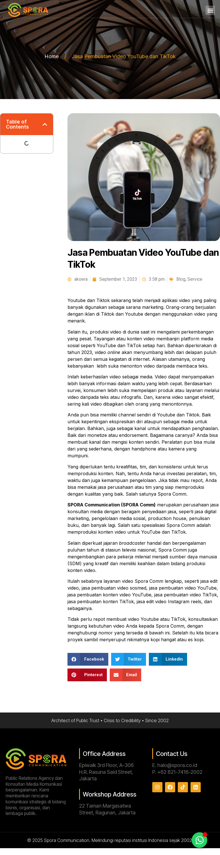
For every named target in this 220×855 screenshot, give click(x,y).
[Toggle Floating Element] (199, 840)
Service (194, 279)
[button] (210, 10)
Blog (180, 279)
